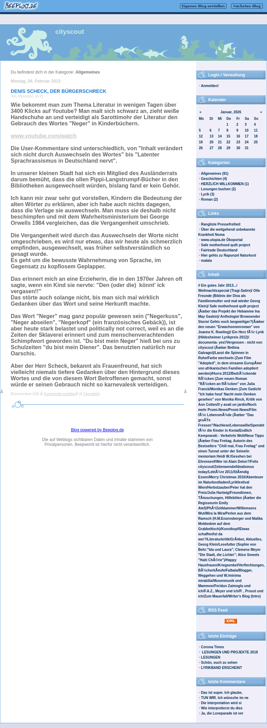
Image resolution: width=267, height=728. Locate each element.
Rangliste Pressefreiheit (220, 224)
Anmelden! (210, 86)
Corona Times (212, 647)
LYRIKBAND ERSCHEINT (221, 668)
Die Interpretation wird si (221, 703)
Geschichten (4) (214, 179)
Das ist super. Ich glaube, (221, 693)
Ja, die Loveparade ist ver (222, 713)
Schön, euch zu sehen (219, 662)
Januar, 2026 (230, 112)
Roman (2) (209, 199)
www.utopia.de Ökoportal (221, 240)
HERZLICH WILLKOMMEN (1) (225, 184)
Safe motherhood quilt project (225, 245)
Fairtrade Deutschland (219, 250)
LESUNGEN (210, 657)
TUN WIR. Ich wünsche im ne (224, 698)
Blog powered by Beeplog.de (97, 430)
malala (206, 260)
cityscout (69, 31)
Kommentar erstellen (60, 394)
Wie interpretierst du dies (221, 708)
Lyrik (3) (207, 194)
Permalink (90, 394)
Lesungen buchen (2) (218, 189)
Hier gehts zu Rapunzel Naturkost (228, 255)
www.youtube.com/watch (44, 136)
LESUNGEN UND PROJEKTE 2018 (229, 652)
